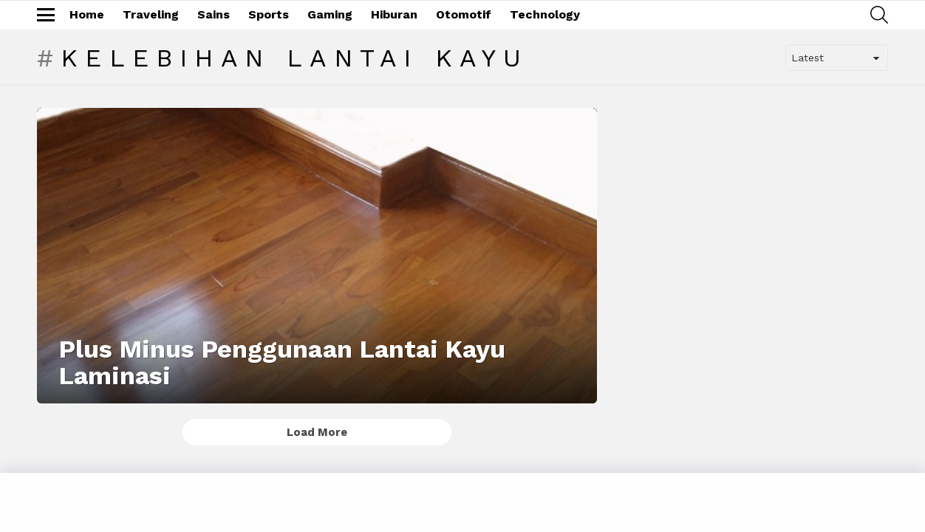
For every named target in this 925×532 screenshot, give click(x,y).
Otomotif (463, 14)
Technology (545, 14)
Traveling (151, 14)
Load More (317, 432)
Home (86, 14)
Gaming (329, 14)
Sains (213, 14)
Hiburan (394, 14)
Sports (268, 14)
